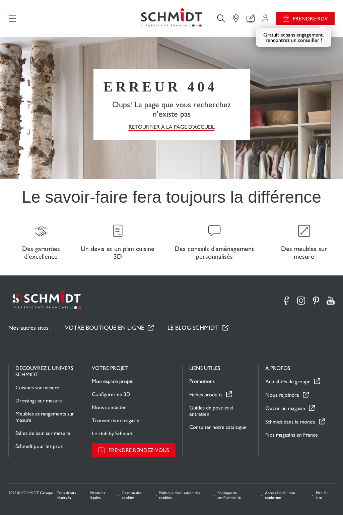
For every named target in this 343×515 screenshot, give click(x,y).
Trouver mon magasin (115, 420)
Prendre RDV (310, 18)
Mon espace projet (112, 381)
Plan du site (322, 495)
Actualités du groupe (288, 381)
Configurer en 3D (111, 394)
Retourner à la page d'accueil (172, 127)
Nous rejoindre (282, 395)
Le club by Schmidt (112, 433)
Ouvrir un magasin (285, 408)
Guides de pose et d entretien (211, 410)
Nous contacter (109, 407)
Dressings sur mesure (38, 400)
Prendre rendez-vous (139, 450)
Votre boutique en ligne (104, 327)
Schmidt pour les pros (39, 446)
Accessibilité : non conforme (280, 495)
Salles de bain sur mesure (42, 433)
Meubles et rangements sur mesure (44, 416)
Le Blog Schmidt (193, 327)
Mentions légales (97, 495)
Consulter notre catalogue (218, 427)
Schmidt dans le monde (290, 422)
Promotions (202, 381)
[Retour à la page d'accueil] (171, 18)
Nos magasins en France (291, 435)
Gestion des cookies (132, 495)
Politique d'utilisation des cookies (179, 495)
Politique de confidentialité (229, 495)
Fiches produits (205, 394)
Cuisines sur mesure (37, 387)
